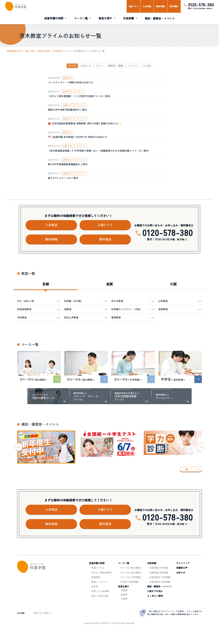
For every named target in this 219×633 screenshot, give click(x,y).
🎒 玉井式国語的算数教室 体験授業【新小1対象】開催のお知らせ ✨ (84, 123)
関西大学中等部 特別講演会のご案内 (67, 109)
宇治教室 (22, 317)
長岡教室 (163, 309)
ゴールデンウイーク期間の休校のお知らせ (70, 82)
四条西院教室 (24, 309)
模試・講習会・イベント (160, 18)
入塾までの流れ (155, 591)
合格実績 (128, 18)
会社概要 (21, 613)
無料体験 (160, 6)
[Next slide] (200, 447)
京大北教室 (117, 301)
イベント (133, 65)
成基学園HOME (14, 50)
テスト (99, 65)
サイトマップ (183, 563)
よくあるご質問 (155, 595)
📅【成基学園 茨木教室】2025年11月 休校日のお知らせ (77, 137)
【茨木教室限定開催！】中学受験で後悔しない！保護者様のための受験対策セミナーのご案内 (98, 150)
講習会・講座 (115, 65)
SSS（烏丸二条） (26, 301)
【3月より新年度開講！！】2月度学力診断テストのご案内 (79, 96)
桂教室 (67, 309)
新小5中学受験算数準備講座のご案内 (67, 164)
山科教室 (163, 301)
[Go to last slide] (18, 447)
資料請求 (174, 6)
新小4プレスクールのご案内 (63, 178)
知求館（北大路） (73, 301)
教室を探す (105, 18)
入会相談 (147, 6)
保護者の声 (181, 567)
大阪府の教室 (43, 50)
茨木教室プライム (61, 50)
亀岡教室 (116, 317)
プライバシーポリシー (42, 613)
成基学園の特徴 (53, 18)
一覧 (185, 469)
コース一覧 (81, 18)
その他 (147, 65)
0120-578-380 (201, 4)
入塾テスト (133, 6)
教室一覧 (29, 50)
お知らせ (86, 65)
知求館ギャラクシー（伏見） (126, 309)
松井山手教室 (71, 317)
